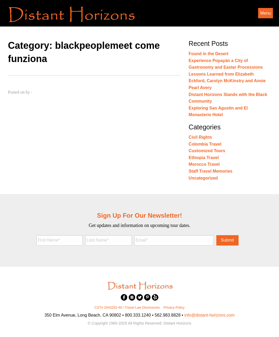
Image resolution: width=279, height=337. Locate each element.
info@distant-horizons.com (209, 315)
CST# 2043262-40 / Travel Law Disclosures (127, 307)
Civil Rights (200, 137)
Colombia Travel (205, 144)
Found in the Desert (208, 53)
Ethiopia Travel (204, 157)
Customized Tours (207, 150)
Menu (265, 13)
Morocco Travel (204, 164)
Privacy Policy (174, 307)
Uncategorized (203, 178)
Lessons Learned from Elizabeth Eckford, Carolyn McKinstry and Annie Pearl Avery (227, 81)
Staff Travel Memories (210, 171)
